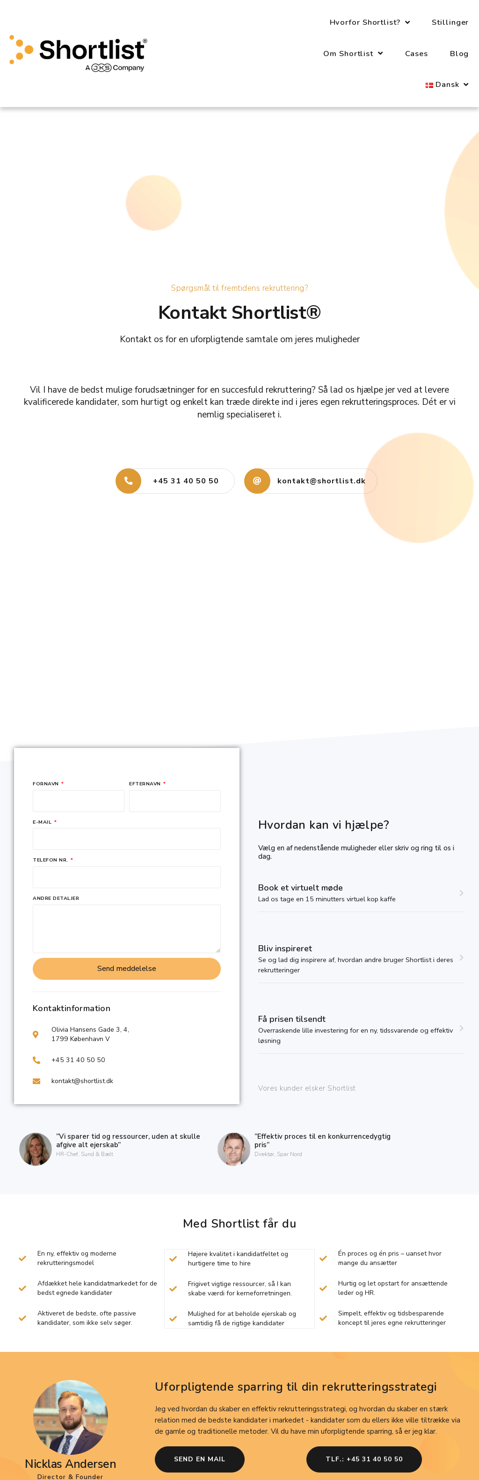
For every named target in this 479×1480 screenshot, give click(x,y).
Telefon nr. (51, 859)
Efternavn (145, 783)
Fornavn (46, 783)
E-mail (43, 822)
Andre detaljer (56, 898)
